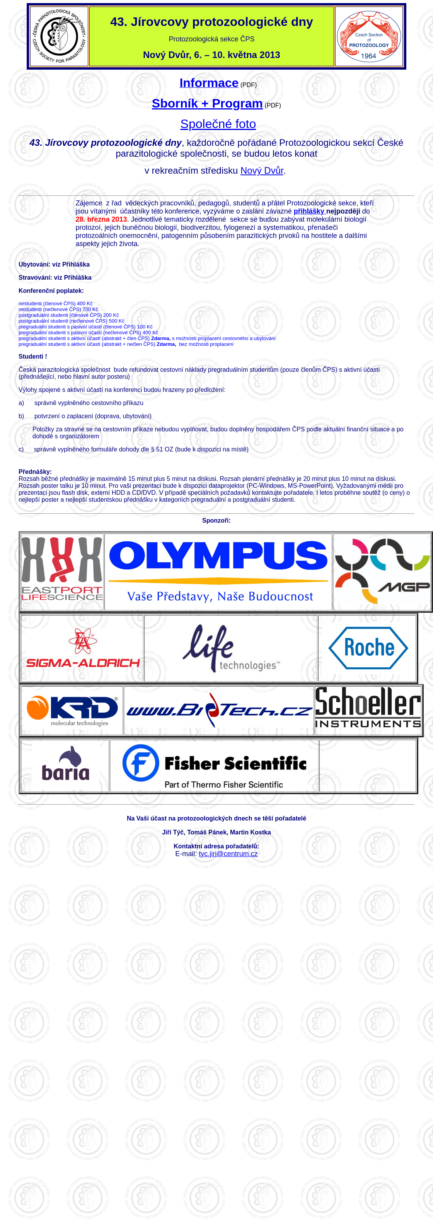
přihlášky (310, 211)
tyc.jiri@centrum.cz (228, 854)
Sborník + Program (207, 103)
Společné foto (218, 124)
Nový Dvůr (261, 170)
